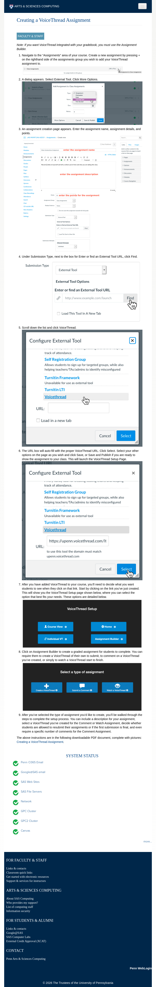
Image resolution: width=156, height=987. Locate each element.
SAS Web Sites (30, 782)
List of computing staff (19, 906)
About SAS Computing (20, 898)
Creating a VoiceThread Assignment (40, 742)
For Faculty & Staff (26, 860)
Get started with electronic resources (27, 876)
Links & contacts (16, 868)
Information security (18, 911)
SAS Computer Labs (18, 937)
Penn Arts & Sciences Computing (25, 958)
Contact (15, 951)
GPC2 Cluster (29, 821)
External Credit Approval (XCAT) (26, 941)
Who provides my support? (22, 902)
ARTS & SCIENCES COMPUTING (34, 6)
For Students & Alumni (29, 920)
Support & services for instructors (26, 881)
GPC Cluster (28, 811)
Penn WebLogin (141, 968)
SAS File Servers (31, 791)
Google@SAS (14, 932)
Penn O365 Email (32, 762)
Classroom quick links (19, 872)
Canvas (25, 830)
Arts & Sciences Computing (33, 890)
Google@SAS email (33, 772)
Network (26, 801)
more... (147, 841)
